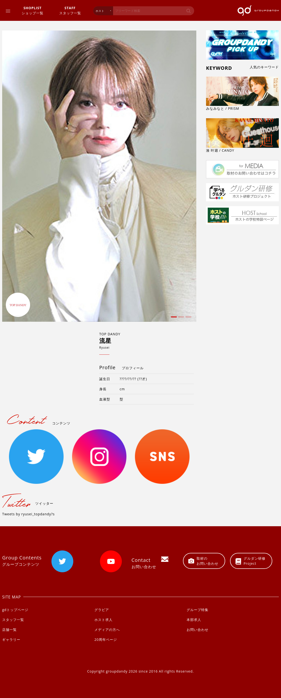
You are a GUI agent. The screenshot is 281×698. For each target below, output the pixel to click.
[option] (99, 176)
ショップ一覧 (32, 10)
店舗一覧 (9, 629)
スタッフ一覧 (70, 10)
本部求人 (194, 619)
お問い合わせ (197, 629)
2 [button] (180, 318)
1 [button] (173, 318)
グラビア (101, 609)
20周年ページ (105, 639)
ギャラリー (11, 639)
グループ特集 (197, 609)
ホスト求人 (103, 619)
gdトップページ (15, 609)
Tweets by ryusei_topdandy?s (28, 514)
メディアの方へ (107, 629)
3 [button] (187, 318)
